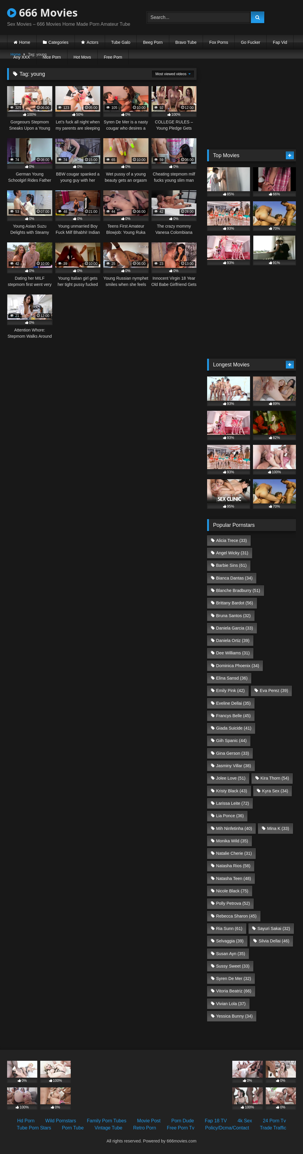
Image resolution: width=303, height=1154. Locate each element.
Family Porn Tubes (106, 1120)
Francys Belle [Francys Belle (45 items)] (233, 715)
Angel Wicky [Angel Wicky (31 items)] (232, 553)
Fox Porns (218, 42)
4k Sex (245, 1120)
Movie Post (148, 1120)
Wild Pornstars (60, 1120)
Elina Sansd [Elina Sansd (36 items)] (231, 678)
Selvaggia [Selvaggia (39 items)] (230, 941)
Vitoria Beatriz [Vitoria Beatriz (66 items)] (233, 991)
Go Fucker (250, 42)
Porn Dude (182, 1120)
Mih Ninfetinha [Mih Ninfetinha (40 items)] (234, 828)
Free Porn (113, 57)
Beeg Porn (152, 42)
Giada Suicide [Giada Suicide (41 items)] (233, 728)
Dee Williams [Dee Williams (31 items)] (233, 653)
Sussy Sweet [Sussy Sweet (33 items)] (232, 966)
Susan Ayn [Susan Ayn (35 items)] (230, 953)
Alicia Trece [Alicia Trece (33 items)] (231, 540)
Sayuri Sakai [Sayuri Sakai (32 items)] (273, 928)
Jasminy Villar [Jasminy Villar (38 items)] (233, 765)
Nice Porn (52, 57)
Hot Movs (82, 57)
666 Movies (42, 12)
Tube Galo (120, 42)
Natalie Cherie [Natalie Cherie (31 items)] (234, 853)
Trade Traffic (273, 1127)
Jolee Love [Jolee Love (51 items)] (230, 778)
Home (24, 42)
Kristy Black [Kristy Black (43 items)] (231, 790)
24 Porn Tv (274, 1120)
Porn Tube (73, 1127)
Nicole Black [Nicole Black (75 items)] (232, 891)
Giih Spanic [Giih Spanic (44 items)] (231, 740)
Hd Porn (26, 1120)
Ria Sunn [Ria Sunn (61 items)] (229, 928)
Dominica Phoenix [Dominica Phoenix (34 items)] (237, 665)
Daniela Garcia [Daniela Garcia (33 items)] (234, 628)
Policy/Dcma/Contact (227, 1127)
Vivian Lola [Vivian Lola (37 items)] (231, 1003)
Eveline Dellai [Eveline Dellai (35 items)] (233, 703)
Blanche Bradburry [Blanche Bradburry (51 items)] (238, 590)
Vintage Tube (108, 1127)
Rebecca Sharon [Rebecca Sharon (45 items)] (236, 916)
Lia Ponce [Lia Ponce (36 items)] (230, 815)
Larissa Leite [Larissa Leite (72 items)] (232, 803)
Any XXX (21, 57)
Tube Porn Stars (34, 1127)
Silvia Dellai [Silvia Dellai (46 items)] (274, 941)
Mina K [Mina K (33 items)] (278, 828)
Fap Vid (280, 42)
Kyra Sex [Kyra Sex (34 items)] (275, 790)
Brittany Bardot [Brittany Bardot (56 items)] (234, 603)
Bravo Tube (186, 42)
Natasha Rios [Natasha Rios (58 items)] (233, 865)
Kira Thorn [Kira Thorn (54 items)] (274, 778)
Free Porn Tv (180, 1127)
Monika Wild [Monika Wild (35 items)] (232, 840)
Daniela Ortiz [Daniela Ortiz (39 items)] (232, 640)
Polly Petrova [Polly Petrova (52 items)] (233, 903)
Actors (93, 42)
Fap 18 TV (216, 1120)
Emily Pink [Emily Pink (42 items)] (230, 690)
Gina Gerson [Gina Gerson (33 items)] (232, 753)
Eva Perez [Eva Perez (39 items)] (274, 690)
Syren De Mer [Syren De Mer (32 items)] (233, 978)
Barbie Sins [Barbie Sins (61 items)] (231, 565)
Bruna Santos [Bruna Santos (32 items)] (233, 615)
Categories (59, 42)
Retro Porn (144, 1127)
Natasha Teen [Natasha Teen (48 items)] (233, 878)
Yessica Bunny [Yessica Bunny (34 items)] (234, 1016)
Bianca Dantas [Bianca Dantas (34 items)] (234, 578)
